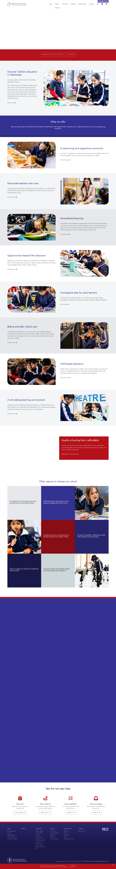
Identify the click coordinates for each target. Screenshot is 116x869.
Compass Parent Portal (68, 842)
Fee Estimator (52, 840)
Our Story (9, 836)
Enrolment (73, 4)
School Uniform (39, 846)
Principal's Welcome (11, 835)
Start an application (71, 808)
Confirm (72, 866)
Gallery (65, 840)
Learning (37, 838)
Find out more (64, 161)
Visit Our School (53, 835)
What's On (66, 836)
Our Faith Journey (39, 836)
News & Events (82, 4)
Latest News (66, 835)
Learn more (10, 103)
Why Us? (57, 4)
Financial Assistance (54, 842)
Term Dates (66, 838)
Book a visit (20, 808)
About (50, 4)
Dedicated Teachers (11, 838)
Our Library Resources (40, 844)
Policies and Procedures (12, 842)
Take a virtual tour (45, 808)
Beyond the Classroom (40, 842)
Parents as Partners (40, 848)
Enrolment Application (54, 836)
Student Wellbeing (39, 835)
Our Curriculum (39, 840)
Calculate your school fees (69, 455)
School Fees (52, 838)
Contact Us (91, 4)
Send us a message (96, 808)
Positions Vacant (81, 835)
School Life (65, 4)
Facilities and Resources (12, 840)
